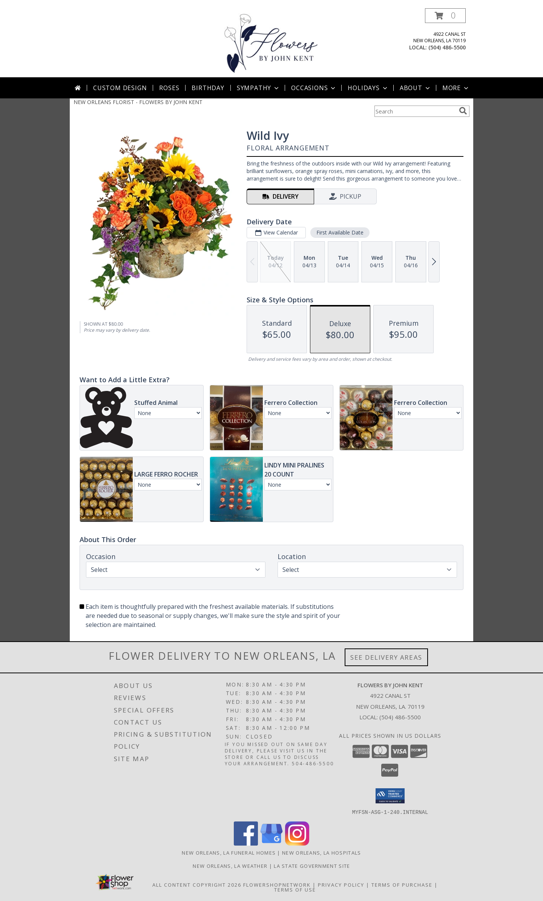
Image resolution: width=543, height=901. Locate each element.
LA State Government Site (312, 865)
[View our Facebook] (246, 843)
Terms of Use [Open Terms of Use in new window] (295, 889)
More (456, 88)
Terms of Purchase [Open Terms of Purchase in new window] (402, 884)
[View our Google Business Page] (271, 843)
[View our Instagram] (297, 843)
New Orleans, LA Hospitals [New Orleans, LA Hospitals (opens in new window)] (321, 852)
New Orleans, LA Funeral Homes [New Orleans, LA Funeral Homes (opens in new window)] (229, 852)
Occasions (314, 88)
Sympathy (258, 88)
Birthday (208, 88)
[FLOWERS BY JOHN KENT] (271, 42)
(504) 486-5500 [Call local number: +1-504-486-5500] (447, 47)
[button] (445, 15)
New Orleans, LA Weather (230, 865)
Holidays (368, 88)
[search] (463, 111)
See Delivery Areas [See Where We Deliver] (386, 657)
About (415, 88)
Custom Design (120, 88)
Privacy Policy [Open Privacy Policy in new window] (341, 884)
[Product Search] (415, 111)
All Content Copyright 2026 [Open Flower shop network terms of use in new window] (196, 884)
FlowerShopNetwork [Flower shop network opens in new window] (277, 884)
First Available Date (340, 232)
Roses (169, 88)
